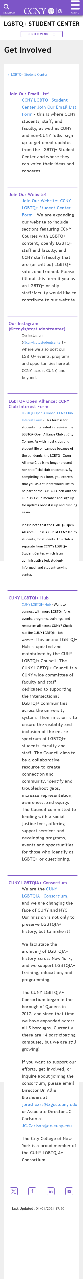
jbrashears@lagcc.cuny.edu (49, 1104)
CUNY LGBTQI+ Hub (36, 604)
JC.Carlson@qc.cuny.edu (47, 1126)
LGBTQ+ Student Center (29, 75)
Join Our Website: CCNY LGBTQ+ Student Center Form (46, 208)
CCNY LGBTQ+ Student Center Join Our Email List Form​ (49, 107)
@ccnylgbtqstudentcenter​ (42, 342)
